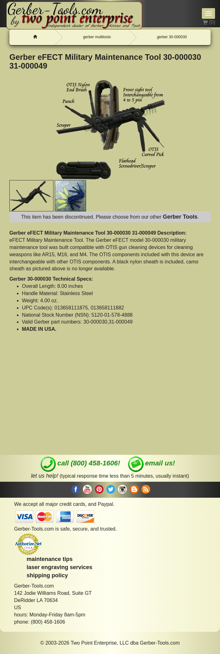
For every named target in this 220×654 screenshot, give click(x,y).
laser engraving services (59, 567)
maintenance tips (50, 559)
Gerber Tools (180, 217)
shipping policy (47, 575)
